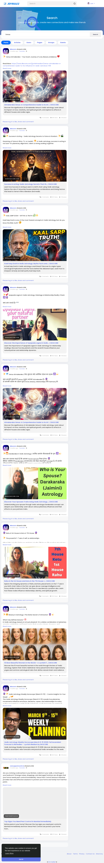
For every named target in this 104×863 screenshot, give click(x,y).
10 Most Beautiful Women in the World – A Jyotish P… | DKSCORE (30, 663)
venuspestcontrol (17, 766)
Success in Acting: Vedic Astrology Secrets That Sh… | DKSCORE (30, 184)
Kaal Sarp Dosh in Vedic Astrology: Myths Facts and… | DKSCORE (30, 264)
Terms (75, 854)
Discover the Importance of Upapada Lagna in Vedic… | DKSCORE (31, 343)
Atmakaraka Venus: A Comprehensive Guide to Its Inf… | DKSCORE (31, 105)
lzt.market (52, 862)
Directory (99, 854)
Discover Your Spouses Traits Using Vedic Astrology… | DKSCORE (31, 502)
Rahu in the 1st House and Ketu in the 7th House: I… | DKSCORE (29, 581)
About (69, 854)
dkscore (13, 49)
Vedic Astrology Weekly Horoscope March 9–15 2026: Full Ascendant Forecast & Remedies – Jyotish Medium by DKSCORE (32, 743)
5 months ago (14, 688)
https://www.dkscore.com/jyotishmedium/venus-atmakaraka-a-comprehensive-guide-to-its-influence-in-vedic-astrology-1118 (32, 64)
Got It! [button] (21, 859)
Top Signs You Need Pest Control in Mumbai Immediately (27, 821)
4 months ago (14, 130)
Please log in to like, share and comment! (18, 122)
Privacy (82, 854)
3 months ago (14, 51)
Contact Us (90, 854)
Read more (7, 68)
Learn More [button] (9, 853)
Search (95, 34)
